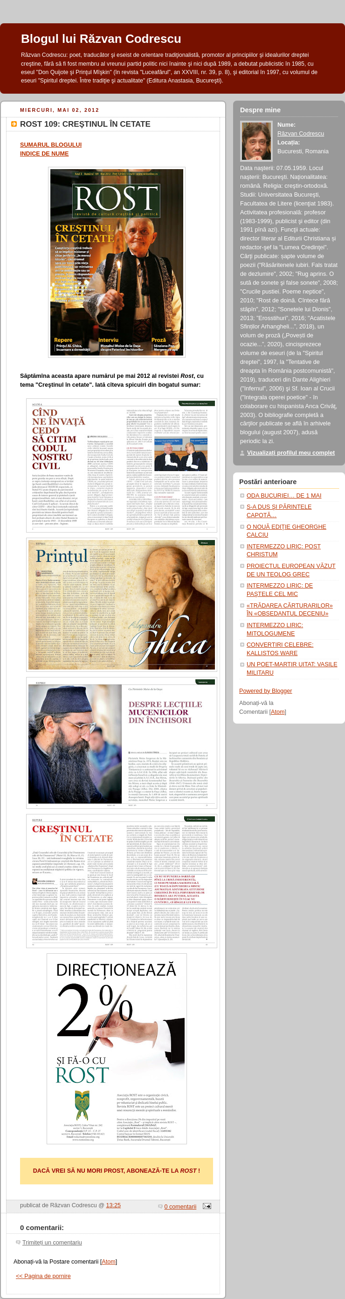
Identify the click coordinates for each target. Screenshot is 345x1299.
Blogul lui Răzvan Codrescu (101, 39)
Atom (108, 1261)
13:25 (113, 1205)
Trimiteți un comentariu (52, 1242)
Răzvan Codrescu (300, 133)
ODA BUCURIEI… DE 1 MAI (284, 495)
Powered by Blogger (265, 691)
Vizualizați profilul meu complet (291, 453)
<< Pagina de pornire (43, 1276)
